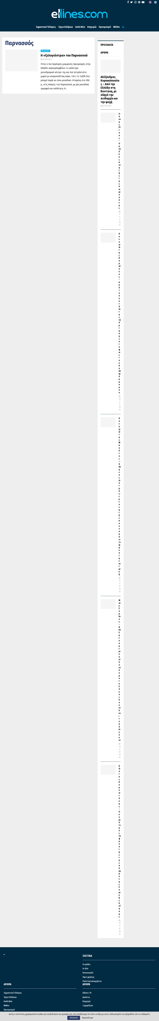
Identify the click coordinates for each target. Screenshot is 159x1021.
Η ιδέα (85, 968)
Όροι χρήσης (88, 977)
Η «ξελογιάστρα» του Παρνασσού (64, 55)
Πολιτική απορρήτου (92, 981)
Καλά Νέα (80, 26)
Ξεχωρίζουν (88, 1005)
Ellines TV (87, 993)
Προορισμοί (105, 26)
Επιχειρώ (91, 26)
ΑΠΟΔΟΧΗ (74, 1018)
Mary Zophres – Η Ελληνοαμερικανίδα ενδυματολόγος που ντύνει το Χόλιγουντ (120, 670)
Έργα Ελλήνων (65, 26)
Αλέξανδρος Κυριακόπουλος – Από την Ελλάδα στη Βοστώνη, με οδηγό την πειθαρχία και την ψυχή (110, 89)
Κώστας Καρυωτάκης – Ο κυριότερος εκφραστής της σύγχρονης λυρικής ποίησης (120, 841)
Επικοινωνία (88, 973)
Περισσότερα (87, 1018)
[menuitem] (150, 2)
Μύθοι (116, 26)
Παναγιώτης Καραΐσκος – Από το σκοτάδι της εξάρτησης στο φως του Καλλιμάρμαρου (120, 313)
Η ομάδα (86, 964)
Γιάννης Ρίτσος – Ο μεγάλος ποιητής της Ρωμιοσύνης (120, 161)
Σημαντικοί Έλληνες (46, 26)
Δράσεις (86, 997)
